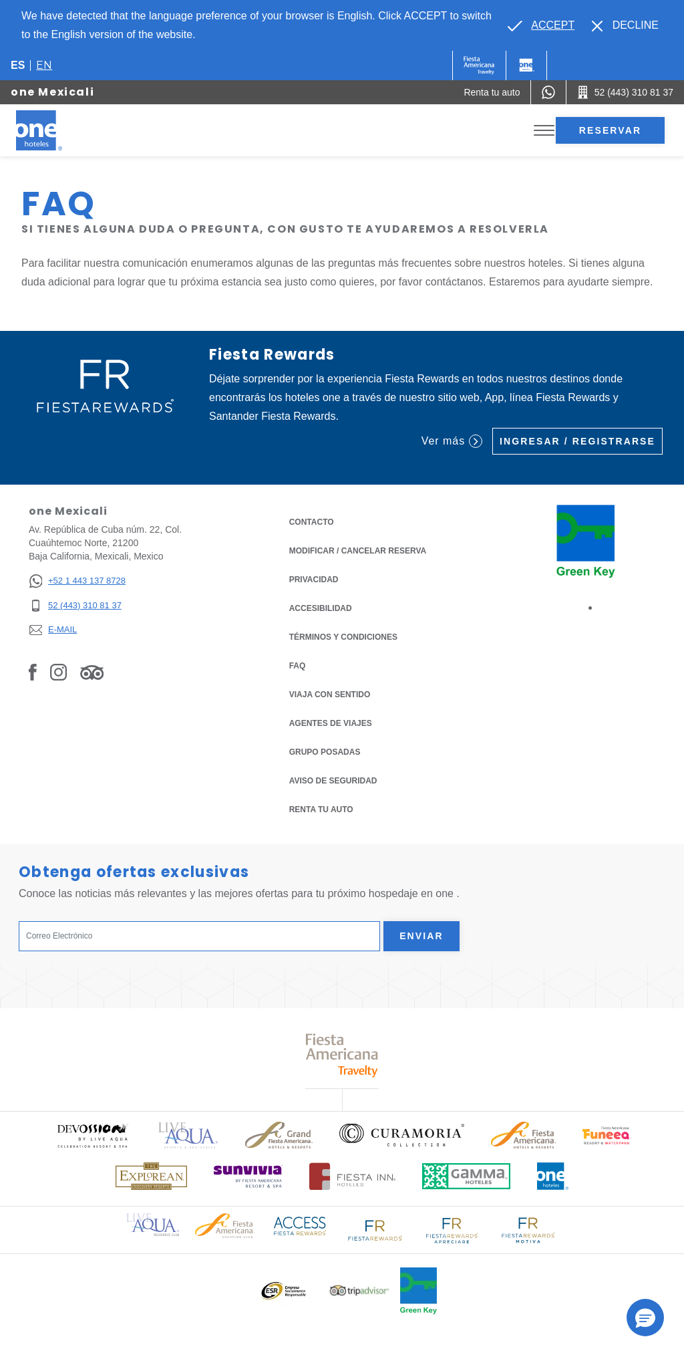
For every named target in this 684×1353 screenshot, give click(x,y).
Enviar (421, 936)
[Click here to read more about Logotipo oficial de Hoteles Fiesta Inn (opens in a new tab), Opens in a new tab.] (352, 1176)
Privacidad (314, 578)
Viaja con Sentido (330, 694)
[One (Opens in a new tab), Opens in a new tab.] (479, 65)
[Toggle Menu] (544, 130)
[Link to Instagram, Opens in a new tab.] (58, 671)
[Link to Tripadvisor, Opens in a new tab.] (92, 671)
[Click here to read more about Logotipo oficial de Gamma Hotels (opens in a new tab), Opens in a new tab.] (466, 1176)
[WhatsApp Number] (548, 92)
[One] (526, 65)
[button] (645, 1317)
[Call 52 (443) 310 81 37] (625, 92)
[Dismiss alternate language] (625, 25)
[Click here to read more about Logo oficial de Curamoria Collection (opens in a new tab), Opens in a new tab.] (401, 1135)
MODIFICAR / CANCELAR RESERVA (358, 551)
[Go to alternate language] (541, 25)
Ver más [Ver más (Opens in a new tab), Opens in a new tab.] (451, 441)
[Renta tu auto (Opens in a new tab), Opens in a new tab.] (491, 92)
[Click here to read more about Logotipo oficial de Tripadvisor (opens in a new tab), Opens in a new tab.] (359, 1290)
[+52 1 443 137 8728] (77, 581)
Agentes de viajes (330, 723)
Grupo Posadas (325, 752)
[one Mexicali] (55, 130)
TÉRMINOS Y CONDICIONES (343, 637)
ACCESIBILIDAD (320, 608)
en (44, 65)
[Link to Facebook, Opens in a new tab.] (33, 671)
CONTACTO (311, 522)
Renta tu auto (321, 808)
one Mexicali (52, 92)
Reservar (610, 130)
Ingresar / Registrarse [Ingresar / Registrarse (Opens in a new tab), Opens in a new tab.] (577, 441)
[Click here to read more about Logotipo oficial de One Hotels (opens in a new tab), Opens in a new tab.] (553, 1176)
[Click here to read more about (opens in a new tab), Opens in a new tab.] (92, 1135)
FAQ (297, 665)
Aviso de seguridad (333, 780)
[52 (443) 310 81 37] (77, 606)
